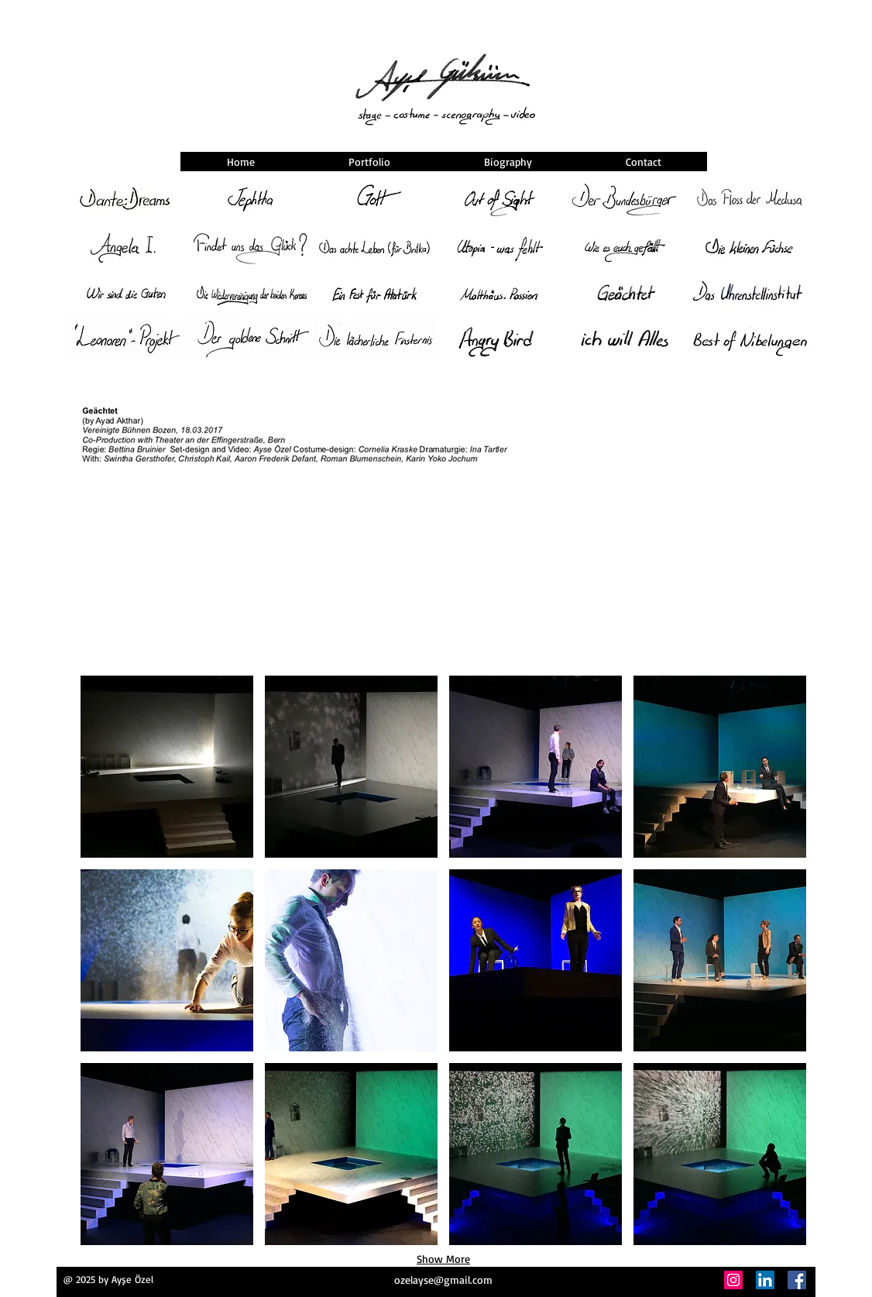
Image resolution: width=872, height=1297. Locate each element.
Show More (443, 1258)
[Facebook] (797, 1280)
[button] (167, 767)
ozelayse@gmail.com (443, 1279)
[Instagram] (733, 1280)
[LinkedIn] (765, 1280)
